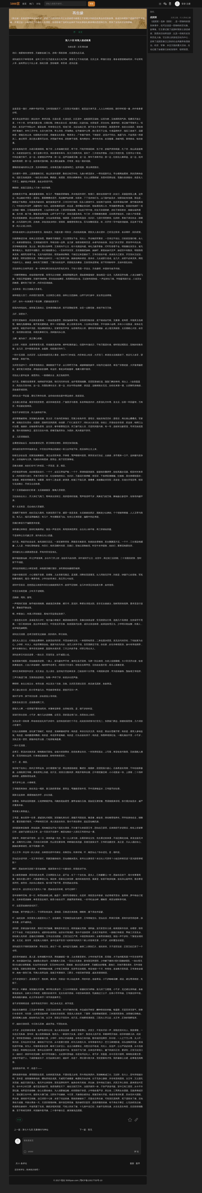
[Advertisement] (77, 87)
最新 (132, 1163)
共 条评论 (21, 1163)
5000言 (15, 3)
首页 (24, 4)
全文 (80, 32)
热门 (31, 4)
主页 (80, 47)
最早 (138, 1163)
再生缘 (85, 47)
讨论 (38, 4)
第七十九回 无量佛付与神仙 (35, 1129)
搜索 (91, 4)
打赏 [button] (19, 1120)
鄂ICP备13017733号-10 (91, 1180)
